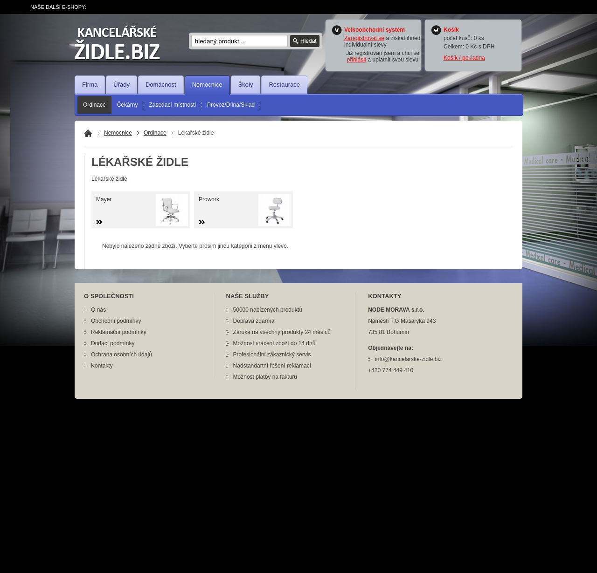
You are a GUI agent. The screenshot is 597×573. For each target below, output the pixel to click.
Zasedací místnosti (172, 105)
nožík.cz (123, 43)
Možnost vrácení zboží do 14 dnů (274, 343)
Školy (245, 84)
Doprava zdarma (254, 321)
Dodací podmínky (112, 343)
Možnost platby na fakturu (265, 377)
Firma (89, 84)
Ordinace (94, 105)
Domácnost (161, 84)
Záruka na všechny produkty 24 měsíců (282, 332)
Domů (88, 133)
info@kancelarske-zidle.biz (408, 359)
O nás (98, 310)
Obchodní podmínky (116, 321)
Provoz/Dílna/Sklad (231, 105)
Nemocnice (207, 84)
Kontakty (102, 365)
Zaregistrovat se (364, 38)
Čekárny (127, 105)
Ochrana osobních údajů (121, 354)
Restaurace (284, 84)
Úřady (121, 84)
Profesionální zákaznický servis (272, 354)
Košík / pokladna (464, 58)
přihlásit (356, 59)
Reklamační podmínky (118, 332)
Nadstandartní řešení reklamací (272, 365)
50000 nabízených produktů (267, 310)
